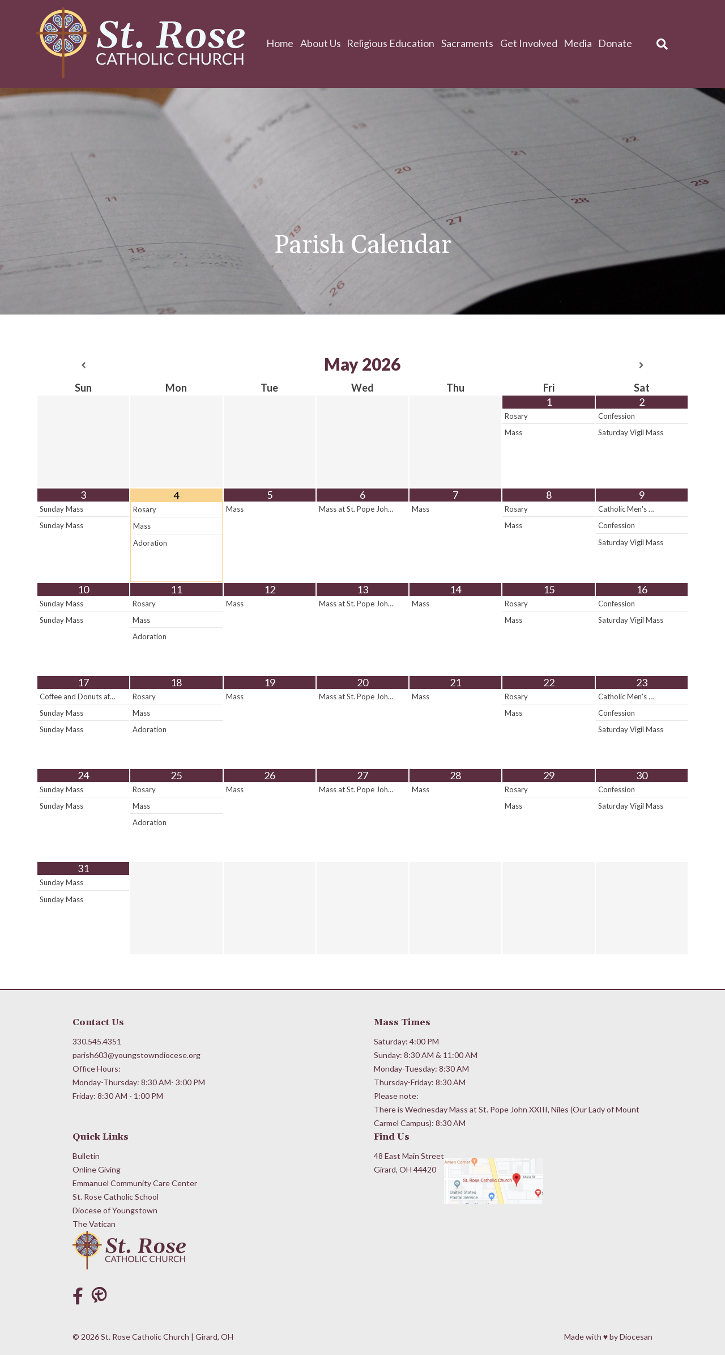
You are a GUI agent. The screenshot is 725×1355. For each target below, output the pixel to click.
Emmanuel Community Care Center (134, 1183)
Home (284, 43)
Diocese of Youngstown (114, 1210)
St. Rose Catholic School (115, 1196)
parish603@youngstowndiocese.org (136, 1055)
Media (579, 43)
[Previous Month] (83, 365)
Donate (616, 43)
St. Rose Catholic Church (145, 1336)
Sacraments (470, 43)
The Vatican (94, 1224)
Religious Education (394, 43)
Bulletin (86, 1156)
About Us (324, 43)
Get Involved (530, 43)
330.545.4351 (96, 1041)
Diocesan (636, 1336)
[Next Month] (642, 365)
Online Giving (96, 1169)
